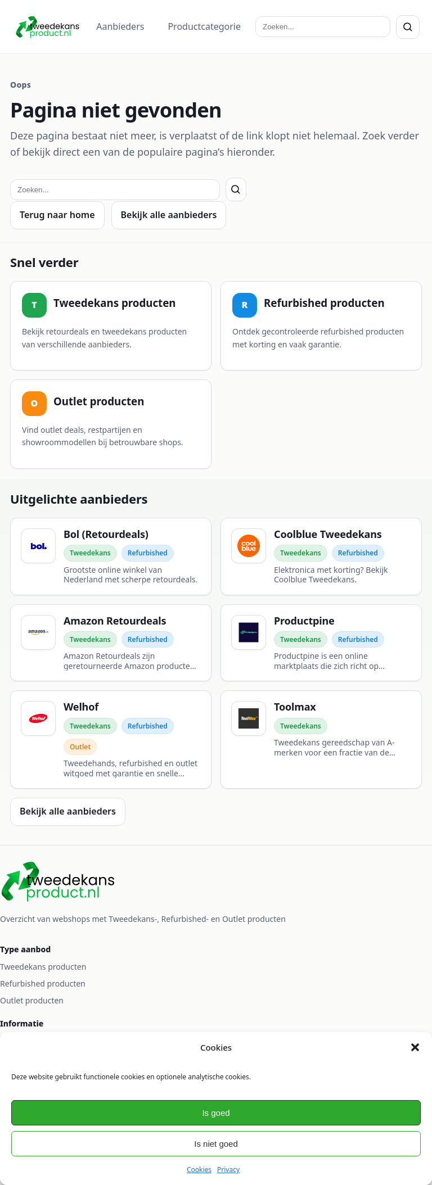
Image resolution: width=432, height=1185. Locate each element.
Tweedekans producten (43, 966)
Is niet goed (216, 1143)
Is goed (216, 1113)
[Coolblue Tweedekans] (321, 556)
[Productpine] (321, 643)
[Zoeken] (408, 27)
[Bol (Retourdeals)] (111, 556)
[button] (415, 1047)
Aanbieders (120, 26)
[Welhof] (111, 739)
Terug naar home (57, 215)
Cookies (199, 1169)
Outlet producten (32, 1000)
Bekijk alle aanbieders (169, 215)
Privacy (228, 1169)
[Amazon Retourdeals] (111, 643)
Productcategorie (204, 26)
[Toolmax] (321, 739)
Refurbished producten (43, 983)
